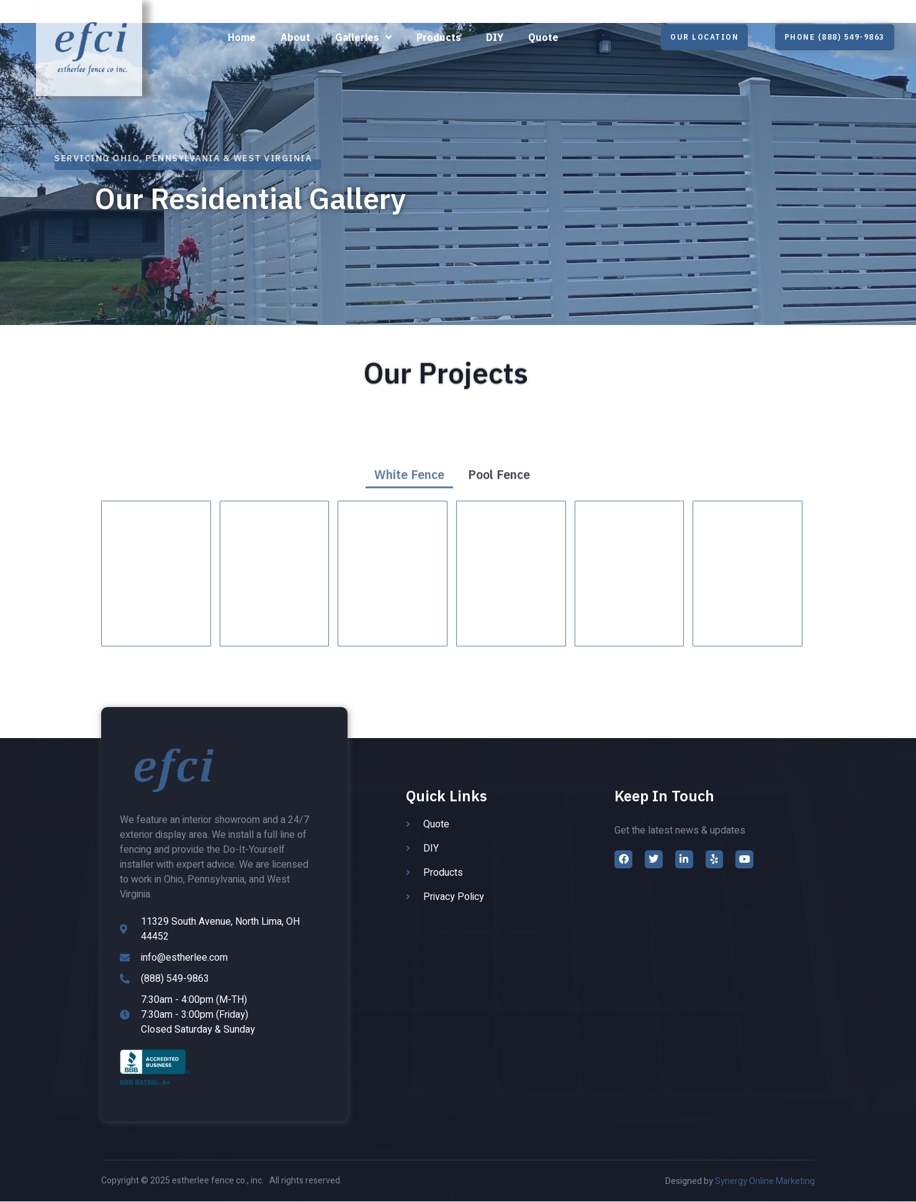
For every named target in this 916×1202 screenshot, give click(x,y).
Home (242, 37)
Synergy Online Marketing (765, 1181)
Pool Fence (499, 500)
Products (438, 37)
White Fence (409, 500)
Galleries (363, 38)
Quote (543, 37)
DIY (494, 37)
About (295, 37)
